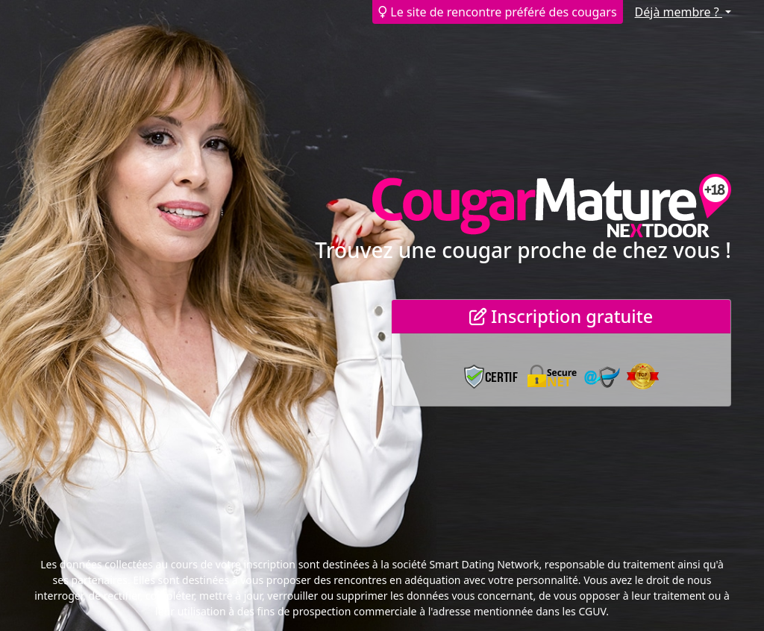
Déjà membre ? (678, 12)
